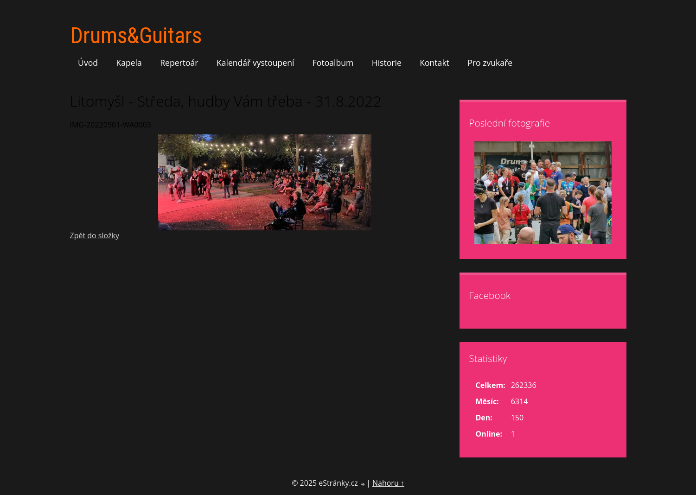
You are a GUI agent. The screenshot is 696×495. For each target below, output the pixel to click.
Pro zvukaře (489, 62)
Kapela (128, 62)
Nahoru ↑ (388, 483)
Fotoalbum (333, 62)
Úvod (88, 62)
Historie (387, 62)
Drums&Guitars (136, 35)
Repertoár (179, 62)
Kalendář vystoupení (255, 62)
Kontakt (434, 62)
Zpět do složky (95, 235)
